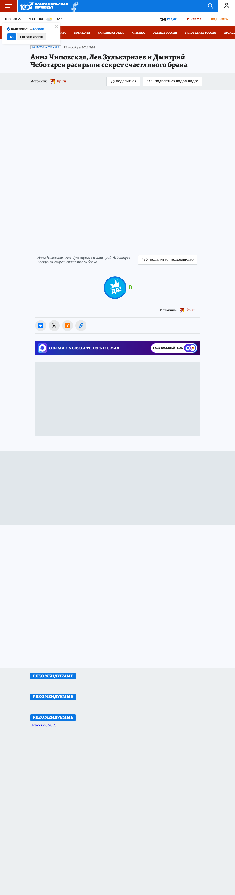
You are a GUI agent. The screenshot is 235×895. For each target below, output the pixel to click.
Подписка (219, 19)
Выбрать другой (31, 36)
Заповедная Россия (200, 33)
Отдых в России (165, 33)
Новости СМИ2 (43, 725)
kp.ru (61, 81)
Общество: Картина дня (46, 47)
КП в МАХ (138, 33)
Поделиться (123, 81)
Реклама (194, 19)
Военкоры (82, 33)
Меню (6, 6)
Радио (172, 19)
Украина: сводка (111, 33)
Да (11, 36)
